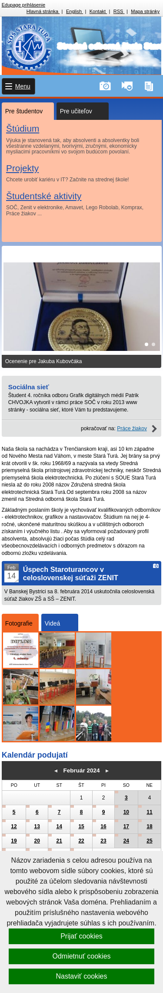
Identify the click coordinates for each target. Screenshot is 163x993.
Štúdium (22, 128)
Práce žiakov (132, 428)
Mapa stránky (145, 11)
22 (81, 841)
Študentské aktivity (43, 195)
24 (126, 841)
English (74, 11)
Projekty (22, 168)
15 (81, 826)
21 (59, 841)
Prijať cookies (81, 936)
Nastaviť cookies (81, 976)
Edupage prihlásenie (23, 4)
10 (126, 812)
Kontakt (98, 11)
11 (149, 812)
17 (126, 826)
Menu (22, 86)
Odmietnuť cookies (81, 956)
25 (149, 841)
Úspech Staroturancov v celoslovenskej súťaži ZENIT (70, 573)
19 (14, 841)
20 (37, 841)
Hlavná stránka (43, 11)
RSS (119, 11)
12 (14, 826)
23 (103, 841)
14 (59, 826)
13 (37, 826)
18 (149, 826)
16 (103, 826)
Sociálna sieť (28, 387)
